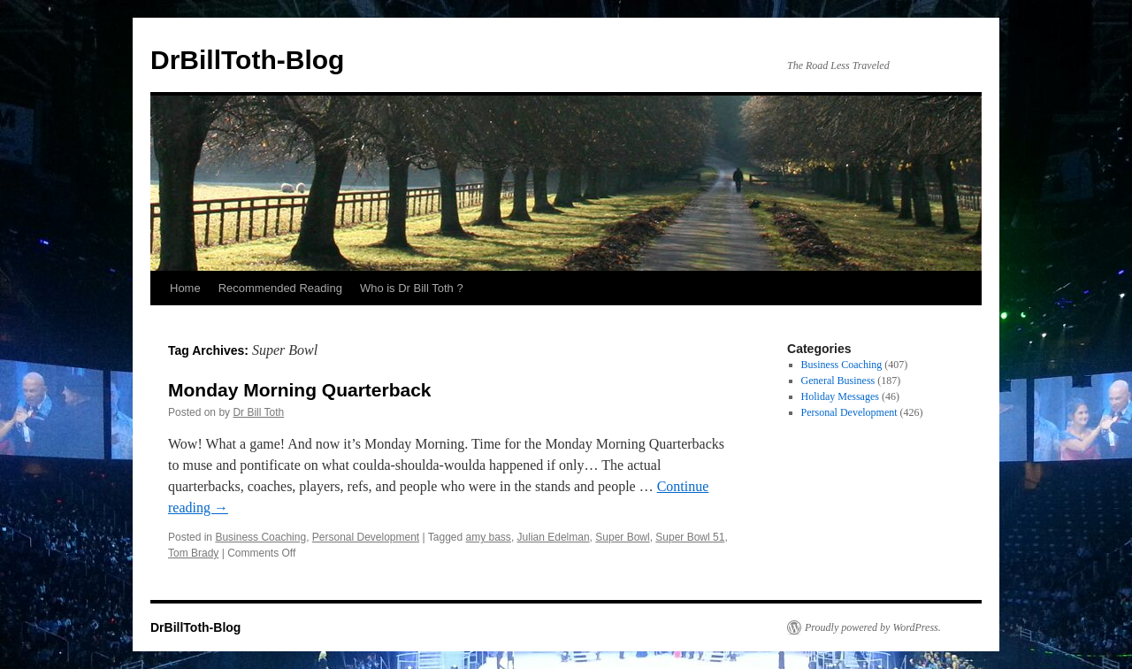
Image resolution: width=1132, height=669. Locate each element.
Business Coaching (260, 537)
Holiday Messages (840, 396)
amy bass (488, 537)
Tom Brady (193, 553)
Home (185, 288)
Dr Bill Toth (258, 412)
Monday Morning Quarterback (300, 390)
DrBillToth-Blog (247, 59)
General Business (838, 380)
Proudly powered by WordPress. (873, 627)
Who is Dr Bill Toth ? (411, 288)
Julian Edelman (553, 537)
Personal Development (365, 537)
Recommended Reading (280, 288)
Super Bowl (622, 537)
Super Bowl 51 (689, 537)
